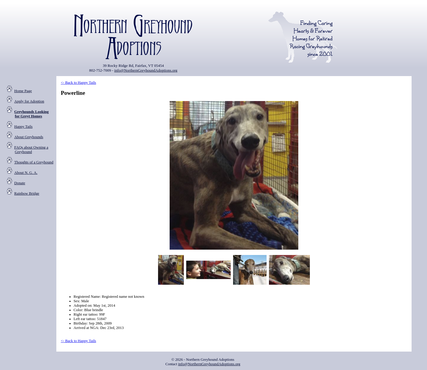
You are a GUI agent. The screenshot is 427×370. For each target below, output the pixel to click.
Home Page (23, 91)
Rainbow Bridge (26, 193)
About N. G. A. (25, 173)
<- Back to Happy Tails (78, 83)
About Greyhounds (28, 137)
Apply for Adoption (29, 101)
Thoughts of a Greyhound (33, 162)
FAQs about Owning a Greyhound (31, 149)
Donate (19, 183)
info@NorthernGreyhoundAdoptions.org (145, 70)
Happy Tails (23, 127)
